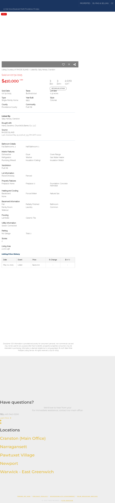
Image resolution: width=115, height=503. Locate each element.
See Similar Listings (58, 88)
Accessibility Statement (62, 496)
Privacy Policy (40, 496)
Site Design (67, 500)
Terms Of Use (24, 496)
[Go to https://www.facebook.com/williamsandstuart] (57, 420)
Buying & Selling (101, 3)
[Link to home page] (10, 3)
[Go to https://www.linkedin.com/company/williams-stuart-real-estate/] (57, 423)
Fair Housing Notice (87, 496)
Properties (85, 3)
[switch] (63, 64)
